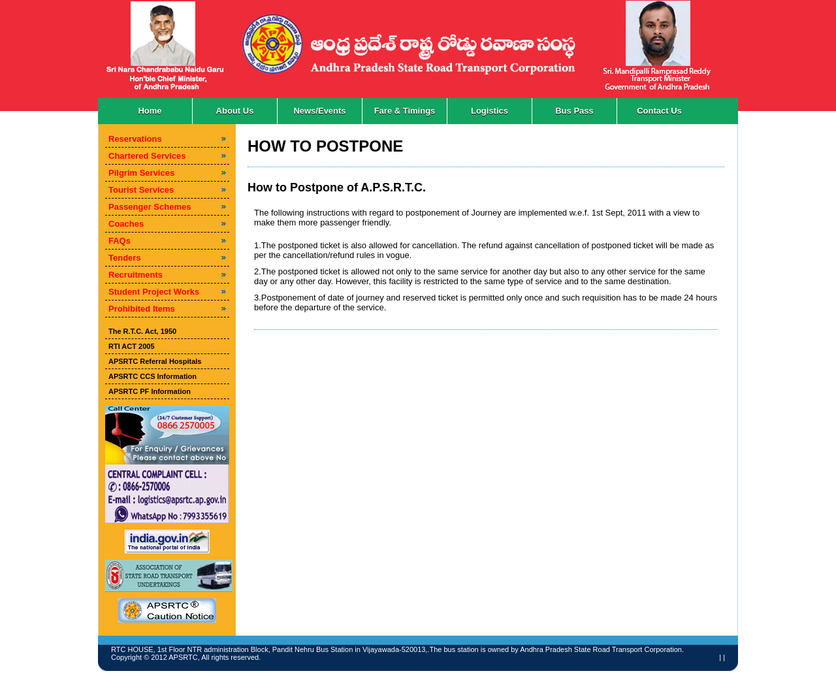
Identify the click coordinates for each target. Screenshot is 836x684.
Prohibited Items (141, 309)
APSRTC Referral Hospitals (154, 361)
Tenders (124, 258)
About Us (235, 111)
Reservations (135, 139)
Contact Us (659, 111)
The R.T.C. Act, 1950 (142, 331)
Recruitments (135, 275)
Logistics (489, 111)
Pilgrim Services (141, 173)
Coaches (126, 224)
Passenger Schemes (149, 207)
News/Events (319, 111)
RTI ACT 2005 (131, 346)
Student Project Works (153, 292)
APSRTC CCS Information (152, 376)
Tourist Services (141, 190)
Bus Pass (574, 111)
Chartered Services (147, 156)
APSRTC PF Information (149, 391)
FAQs (119, 241)
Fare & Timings (405, 111)
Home (149, 111)
